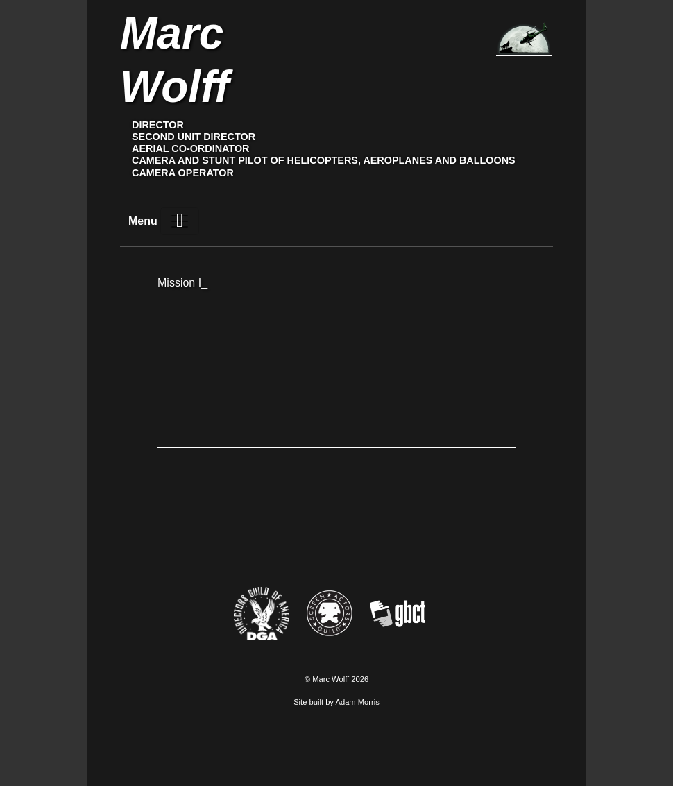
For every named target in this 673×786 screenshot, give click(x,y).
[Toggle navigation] (179, 221)
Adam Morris (357, 702)
